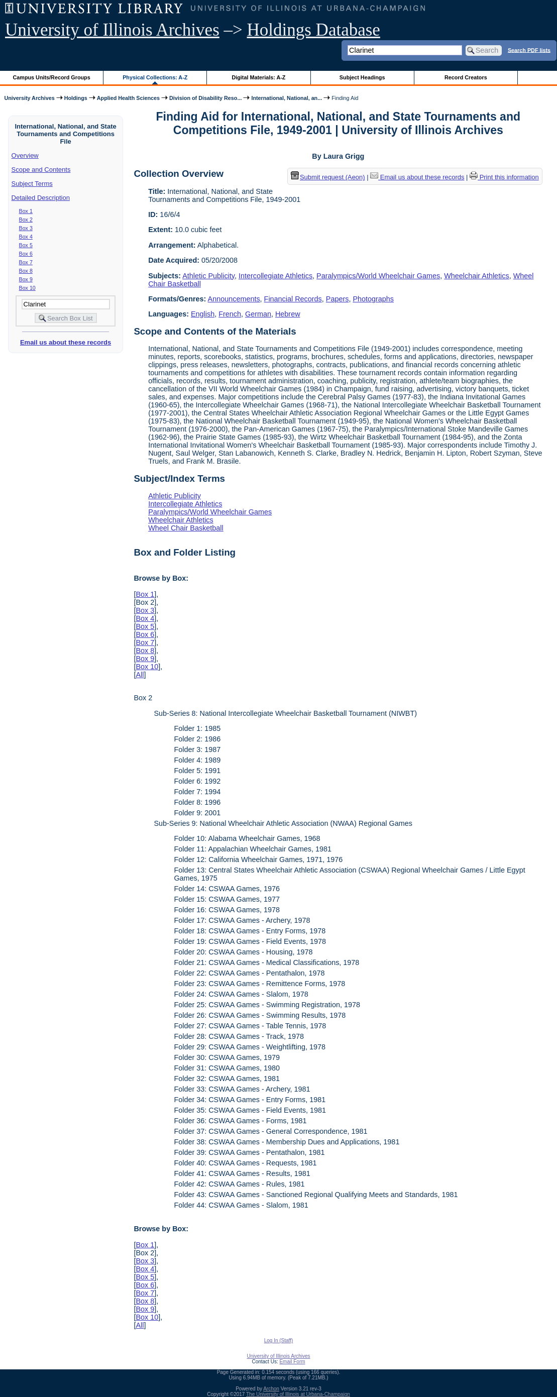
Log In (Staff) (278, 1340)
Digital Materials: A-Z (258, 77)
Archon (271, 1388)
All (140, 675)
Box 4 (26, 237)
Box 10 (27, 288)
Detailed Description (41, 197)
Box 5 (26, 245)
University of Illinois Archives (112, 30)
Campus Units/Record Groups (51, 77)
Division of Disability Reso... (205, 98)
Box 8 (26, 271)
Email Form (292, 1361)
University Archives (29, 98)
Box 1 (26, 211)
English (202, 314)
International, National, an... (286, 98)
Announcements (234, 299)
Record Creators (465, 77)
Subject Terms (32, 183)
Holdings (75, 98)
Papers (337, 299)
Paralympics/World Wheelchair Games (378, 276)
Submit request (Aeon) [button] (328, 177)
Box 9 (26, 279)
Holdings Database (313, 30)
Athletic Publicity (208, 276)
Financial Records (293, 299)
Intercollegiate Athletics (275, 276)
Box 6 (26, 254)
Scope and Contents (41, 169)
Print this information (504, 177)
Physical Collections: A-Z (155, 77)
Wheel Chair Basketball (186, 528)
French (229, 314)
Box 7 (26, 262)
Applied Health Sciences (128, 98)
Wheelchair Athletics (476, 276)
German (258, 314)
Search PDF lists (529, 50)
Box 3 (26, 228)
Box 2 (26, 220)
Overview (25, 155)
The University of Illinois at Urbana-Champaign (298, 1394)
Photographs (373, 299)
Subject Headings (362, 77)
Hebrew (287, 314)
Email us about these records (65, 342)
